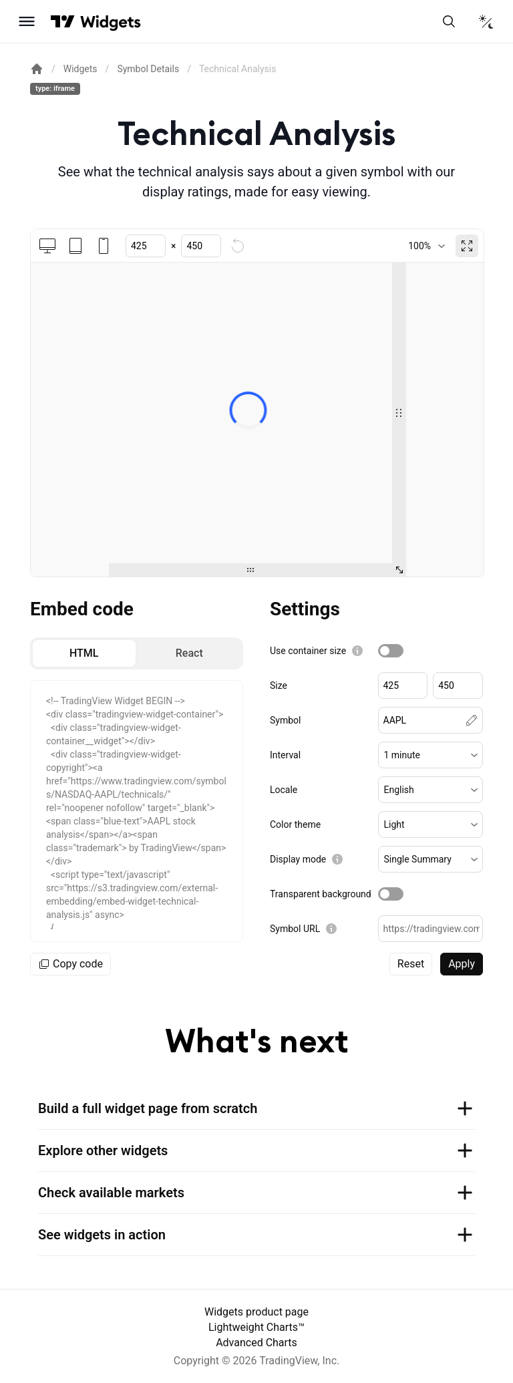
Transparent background (320, 894)
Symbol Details (148, 68)
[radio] (84, 653)
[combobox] (426, 246)
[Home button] (110, 21)
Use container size (308, 650)
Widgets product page (256, 1311)
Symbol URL (295, 928)
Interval (285, 755)
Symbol (285, 720)
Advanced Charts (256, 1342)
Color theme (295, 824)
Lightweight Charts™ (256, 1327)
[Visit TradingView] (63, 21)
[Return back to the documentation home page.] (36, 68)
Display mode (298, 859)
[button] (431, 755)
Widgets (80, 68)
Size (278, 685)
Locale (283, 789)
